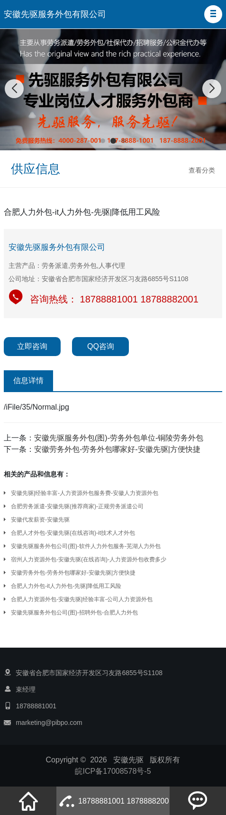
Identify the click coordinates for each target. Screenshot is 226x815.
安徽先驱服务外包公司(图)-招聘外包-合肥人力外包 (74, 612)
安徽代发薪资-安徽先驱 (40, 519)
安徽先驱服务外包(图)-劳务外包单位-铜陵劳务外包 (118, 438)
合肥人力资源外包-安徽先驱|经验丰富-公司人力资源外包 (82, 599)
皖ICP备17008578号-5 (113, 771)
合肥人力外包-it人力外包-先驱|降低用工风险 (66, 586)
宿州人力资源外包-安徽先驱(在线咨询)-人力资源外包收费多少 (88, 559)
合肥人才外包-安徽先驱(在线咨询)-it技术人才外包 (73, 533)
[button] (213, 14)
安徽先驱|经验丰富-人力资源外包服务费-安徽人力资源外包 (84, 493)
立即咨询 (32, 346)
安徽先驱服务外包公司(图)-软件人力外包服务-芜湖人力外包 (86, 546)
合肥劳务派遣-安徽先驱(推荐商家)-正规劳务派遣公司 (77, 506)
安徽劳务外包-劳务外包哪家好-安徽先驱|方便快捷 (117, 449)
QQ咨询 (100, 346)
